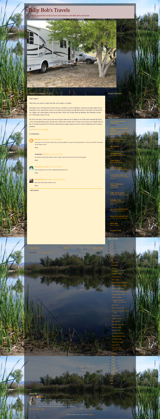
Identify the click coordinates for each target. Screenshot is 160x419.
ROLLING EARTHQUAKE (119, 216)
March (114, 368)
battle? (112, 148)
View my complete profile (36, 409)
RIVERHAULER (115, 230)
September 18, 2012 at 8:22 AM (55, 179)
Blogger (90, 414)
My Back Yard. (114, 187)
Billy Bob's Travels (49, 10)
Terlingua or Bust (115, 200)
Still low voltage (116, 297)
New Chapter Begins (116, 162)
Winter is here (116, 330)
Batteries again (116, 327)
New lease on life (117, 339)
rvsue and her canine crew (118, 175)
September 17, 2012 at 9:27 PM (52, 167)
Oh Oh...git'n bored (117, 333)
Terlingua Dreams (116, 153)
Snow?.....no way (117, 318)
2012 (112, 260)
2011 (111, 377)
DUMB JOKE (114, 123)
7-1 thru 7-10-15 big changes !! (119, 218)
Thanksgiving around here (117, 211)
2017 (112, 245)
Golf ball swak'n (116, 274)
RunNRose (38, 139)
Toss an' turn (115, 321)
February (115, 371)
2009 (112, 383)
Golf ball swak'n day (118, 324)
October (114, 268)
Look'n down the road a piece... (121, 291)
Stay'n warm (115, 279)
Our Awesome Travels (117, 139)
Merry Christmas (115, 141)
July (113, 356)
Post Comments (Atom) (45, 252)
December (115, 262)
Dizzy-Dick (38, 167)
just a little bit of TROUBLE (119, 209)
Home (66, 248)
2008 (112, 386)
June (113, 359)
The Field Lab (114, 146)
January (114, 374)
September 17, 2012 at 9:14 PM (52, 154)
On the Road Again (116, 168)
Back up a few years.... (118, 308)
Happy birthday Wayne (118, 336)
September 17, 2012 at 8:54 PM (51, 139)
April (114, 365)
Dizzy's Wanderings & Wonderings (117, 185)
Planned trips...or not (118, 294)
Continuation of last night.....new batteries (119, 301)
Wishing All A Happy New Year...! (120, 194)
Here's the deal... (115, 225)
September (115, 271)
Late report (115, 305)
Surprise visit (116, 345)
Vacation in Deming (118, 288)
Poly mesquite (116, 277)
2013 (112, 257)
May (113, 362)
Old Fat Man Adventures (118, 121)
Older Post (98, 248)
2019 (112, 242)
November (115, 265)
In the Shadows (115, 160)
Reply (36, 147)
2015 (112, 251)
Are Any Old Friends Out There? (119, 169)
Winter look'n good (117, 342)
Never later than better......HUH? (117, 348)
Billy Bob (41, 397)
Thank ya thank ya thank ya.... (121, 282)
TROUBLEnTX (40, 179)
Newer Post (34, 248)
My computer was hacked (117, 155)
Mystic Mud (114, 223)
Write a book (115, 315)
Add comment (34, 190)
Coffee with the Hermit (117, 193)
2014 (112, 254)
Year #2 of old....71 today (119, 285)
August (114, 353)
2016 (112, 248)
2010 (112, 380)
